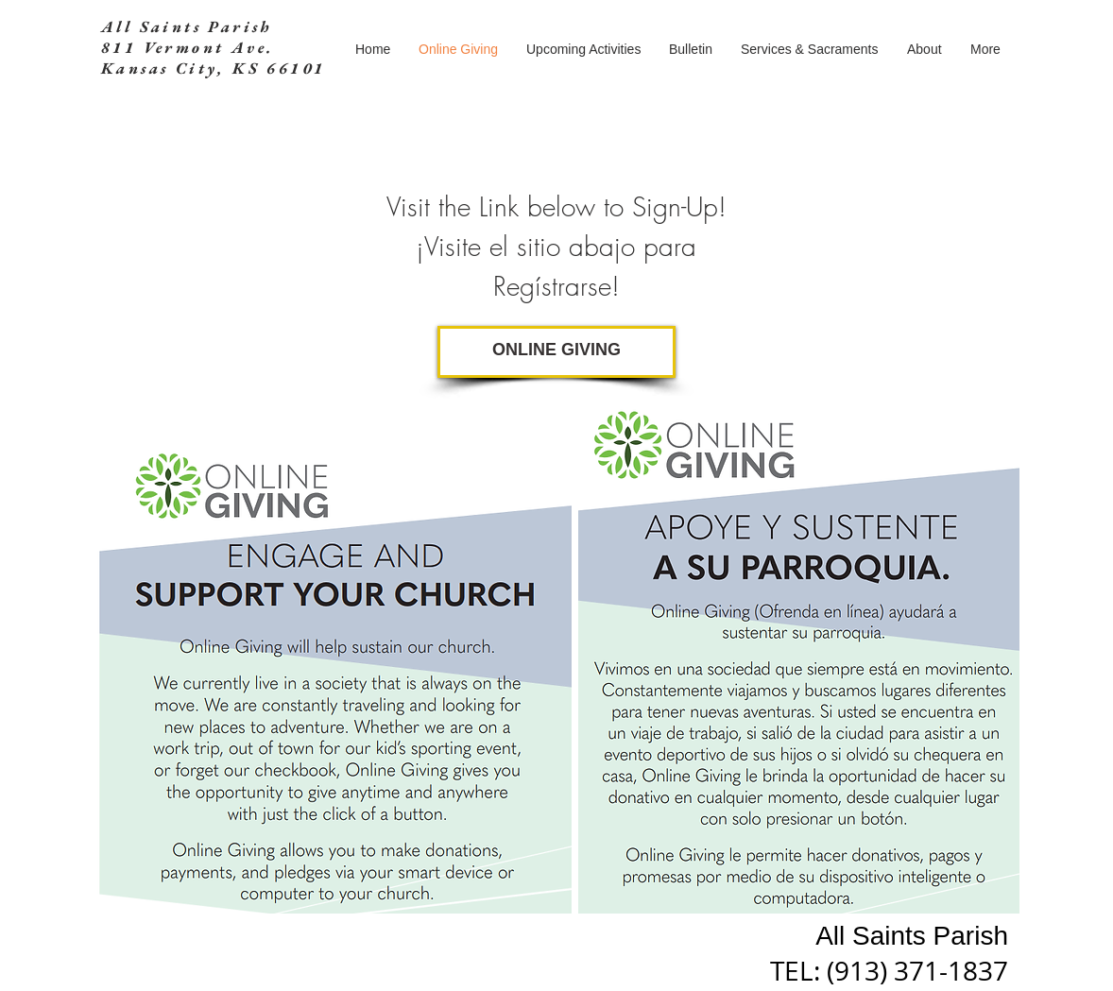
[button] (810, 49)
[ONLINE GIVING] (556, 352)
